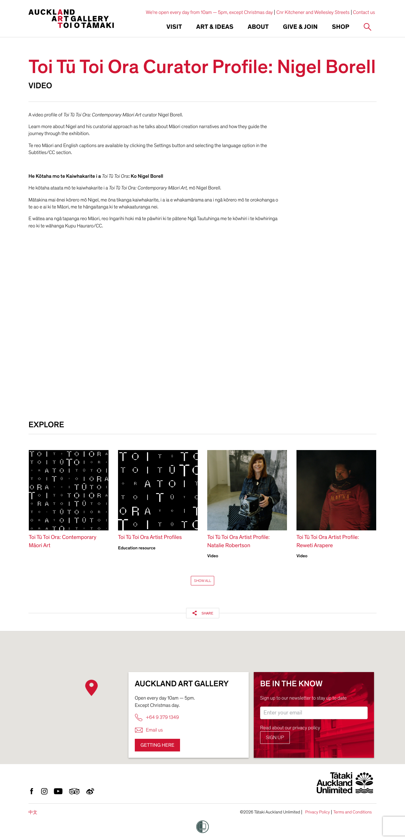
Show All (202, 580)
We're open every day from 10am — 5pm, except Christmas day (209, 12)
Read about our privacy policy (290, 727)
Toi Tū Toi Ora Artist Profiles (150, 537)
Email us (149, 730)
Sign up (275, 737)
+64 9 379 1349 (157, 717)
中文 (32, 812)
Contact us (364, 12)
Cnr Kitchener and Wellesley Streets (312, 12)
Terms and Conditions (352, 812)
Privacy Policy (317, 812)
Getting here (157, 745)
